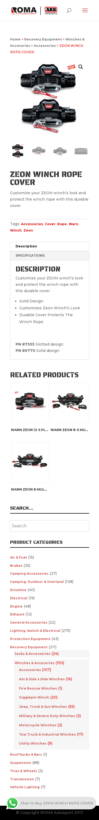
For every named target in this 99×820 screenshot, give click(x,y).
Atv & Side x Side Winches (42, 679)
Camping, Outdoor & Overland (37, 582)
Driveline (18, 590)
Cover (50, 224)
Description (26, 246)
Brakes (16, 566)
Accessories (45, 46)
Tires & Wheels (23, 771)
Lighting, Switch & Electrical (35, 631)
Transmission (22, 779)
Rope (62, 224)
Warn (73, 224)
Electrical (18, 598)
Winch (16, 230)
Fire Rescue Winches (38, 688)
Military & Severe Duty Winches (47, 716)
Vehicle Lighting (25, 787)
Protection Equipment (30, 639)
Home (15, 39)
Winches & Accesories (34, 663)
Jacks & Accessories (32, 654)
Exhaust (17, 614)
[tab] (49, 246)
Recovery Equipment (43, 39)
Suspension (20, 763)
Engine (16, 606)
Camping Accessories (29, 574)
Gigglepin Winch (34, 697)
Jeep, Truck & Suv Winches (43, 707)
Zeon (28, 230)
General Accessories (28, 622)
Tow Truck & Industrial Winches (47, 734)
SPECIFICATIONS (30, 255)
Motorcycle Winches (37, 725)
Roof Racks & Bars (26, 754)
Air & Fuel (18, 557)
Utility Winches (32, 743)
